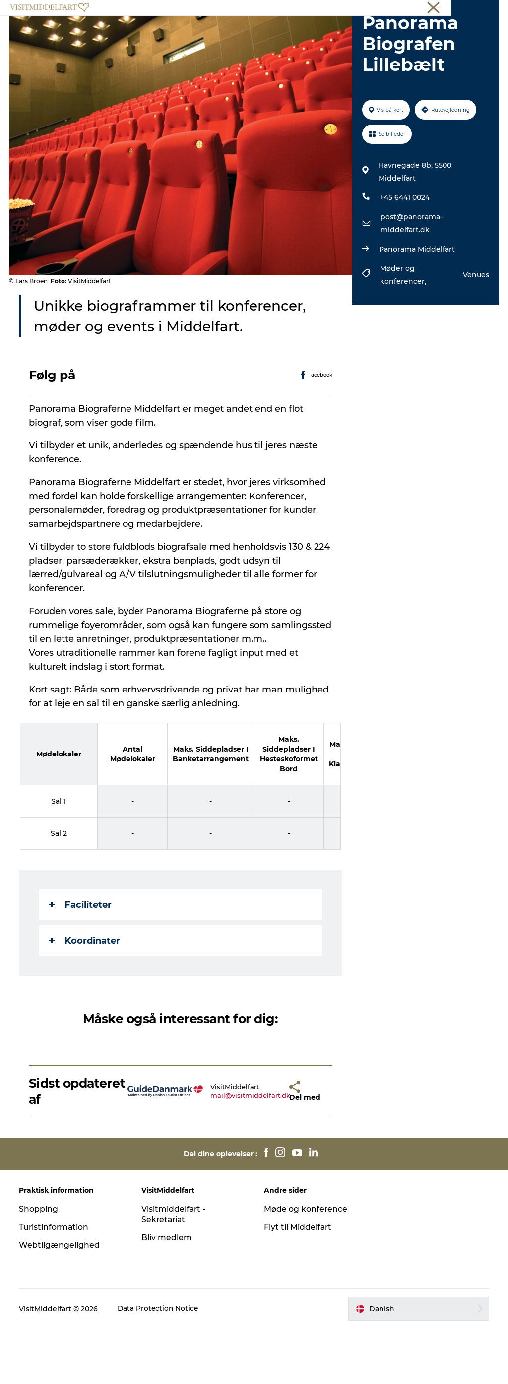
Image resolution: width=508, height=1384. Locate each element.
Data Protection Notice (160, 1364)
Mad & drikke (238, 32)
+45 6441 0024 (404, 254)
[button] (264, 1147)
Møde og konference (306, 1265)
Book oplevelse (254, 42)
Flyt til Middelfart (298, 1283)
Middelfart (483, 9)
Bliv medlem (167, 1294)
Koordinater (85, 996)
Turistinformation (55, 1283)
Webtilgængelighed (60, 1301)
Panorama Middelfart (416, 305)
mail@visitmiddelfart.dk (223, 1152)
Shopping (39, 1265)
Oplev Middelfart (168, 32)
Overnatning (300, 32)
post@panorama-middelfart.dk (411, 280)
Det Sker (355, 32)
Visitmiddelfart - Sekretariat (174, 1271)
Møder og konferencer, (404, 331)
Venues (475, 331)
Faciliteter (81, 960)
